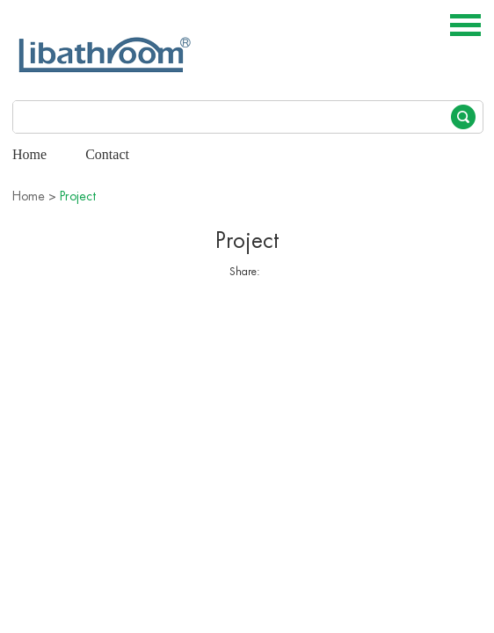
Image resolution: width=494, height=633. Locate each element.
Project (78, 196)
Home (29, 154)
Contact (107, 154)
